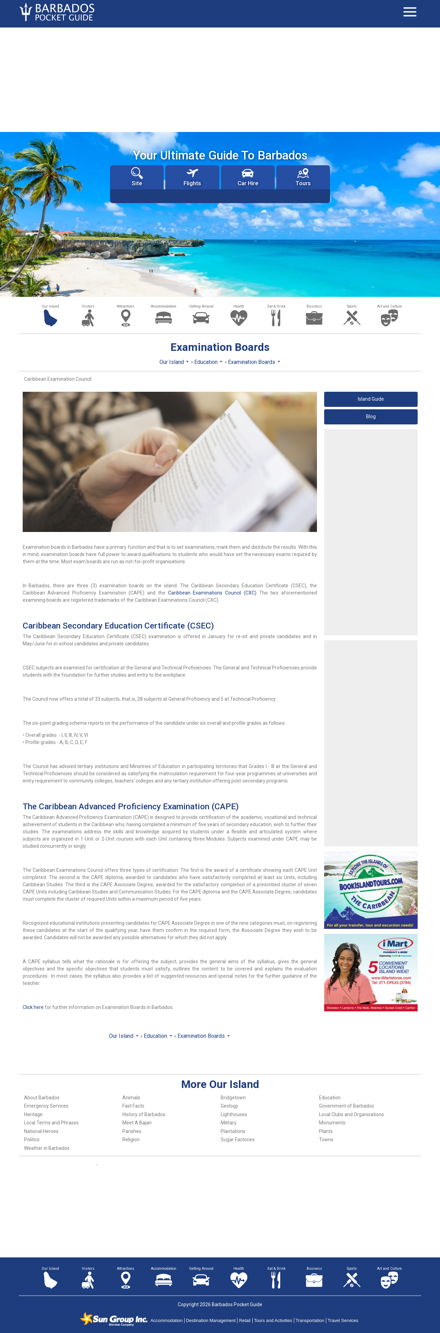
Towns (326, 1139)
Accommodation (163, 306)
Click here (33, 1007)
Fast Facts (133, 1106)
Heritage (33, 1114)
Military (228, 1122)
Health (238, 306)
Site (137, 177)
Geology (229, 1106)
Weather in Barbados (46, 1148)
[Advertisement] (220, 79)
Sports (352, 306)
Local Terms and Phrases (51, 1122)
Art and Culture (389, 306)
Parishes (131, 1131)
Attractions (125, 306)
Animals (131, 1097)
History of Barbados (143, 1114)
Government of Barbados (346, 1106)
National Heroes (41, 1131)
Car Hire (248, 177)
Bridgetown (233, 1097)
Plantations (233, 1131)
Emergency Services (46, 1106)
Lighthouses (234, 1114)
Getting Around (201, 306)
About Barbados (41, 1097)
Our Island (50, 306)
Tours (303, 177)
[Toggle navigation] (409, 12)
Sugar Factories (238, 1139)
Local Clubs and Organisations (351, 1114)
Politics (32, 1139)
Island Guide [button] (371, 399)
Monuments (332, 1122)
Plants (326, 1131)
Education (330, 1097)
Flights (192, 177)
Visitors (88, 306)
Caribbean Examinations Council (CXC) (212, 593)
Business (314, 306)
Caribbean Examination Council (57, 379)
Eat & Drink (276, 306)
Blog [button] (371, 416)
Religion (131, 1139)
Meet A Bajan (137, 1122)
